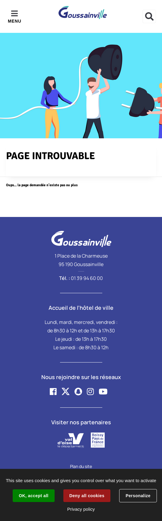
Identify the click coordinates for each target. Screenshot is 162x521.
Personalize (137, 495)
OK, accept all (33, 495)
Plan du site (81, 466)
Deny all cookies (86, 495)
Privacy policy (81, 509)
